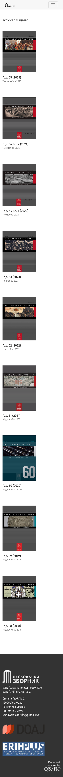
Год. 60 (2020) (12, 486)
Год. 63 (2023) (12, 277)
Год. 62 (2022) (12, 345)
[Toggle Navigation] (53, 4)
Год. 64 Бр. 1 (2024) (15, 211)
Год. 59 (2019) (12, 556)
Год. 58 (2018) (12, 626)
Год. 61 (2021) (11, 416)
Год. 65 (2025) (12, 77)
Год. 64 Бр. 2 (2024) (15, 144)
